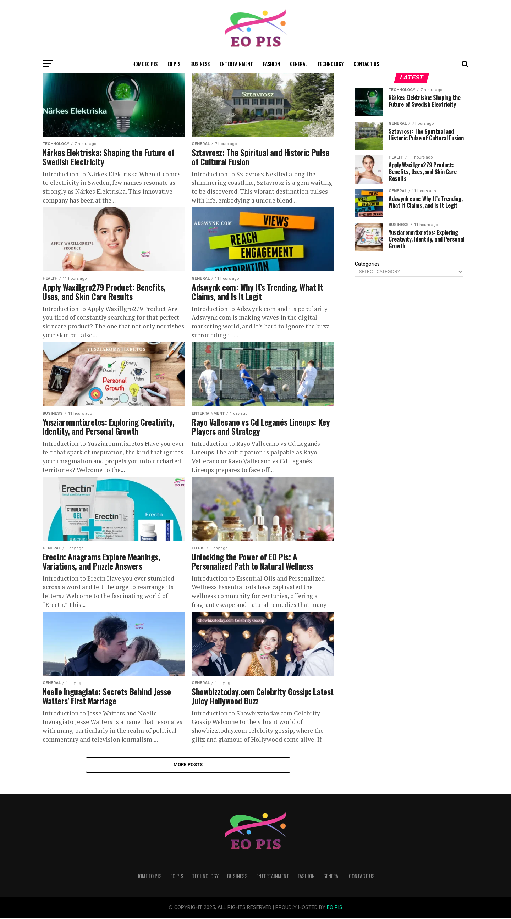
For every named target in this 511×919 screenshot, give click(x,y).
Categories (367, 264)
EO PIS (334, 908)
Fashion (271, 63)
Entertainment (236, 63)
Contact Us (366, 63)
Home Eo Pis (145, 63)
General (298, 63)
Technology (330, 63)
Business (200, 63)
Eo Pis (173, 63)
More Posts (188, 765)
